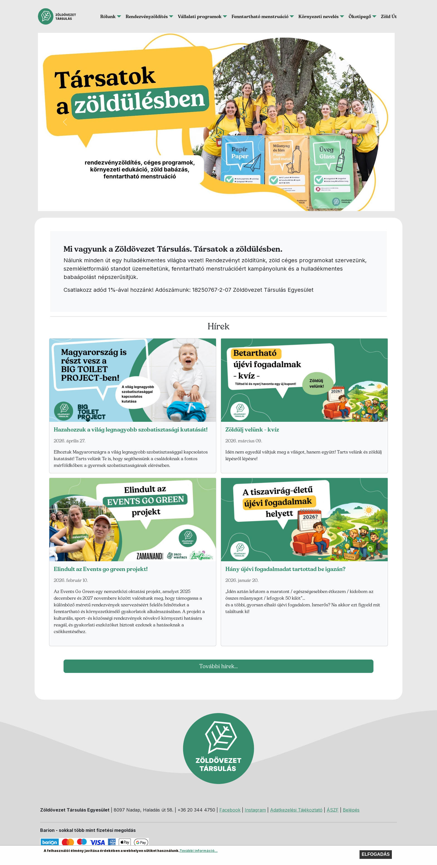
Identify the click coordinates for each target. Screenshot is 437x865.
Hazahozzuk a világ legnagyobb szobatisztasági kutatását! (131, 429)
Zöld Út (389, 16)
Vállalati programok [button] (200, 16)
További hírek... (218, 666)
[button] (65, 122)
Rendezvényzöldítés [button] (147, 16)
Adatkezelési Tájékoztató (296, 810)
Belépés (351, 810)
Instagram (255, 810)
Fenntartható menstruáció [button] (260, 16)
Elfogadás (376, 855)
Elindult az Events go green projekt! (101, 569)
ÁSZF (333, 810)
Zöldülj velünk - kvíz (252, 429)
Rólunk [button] (108, 16)
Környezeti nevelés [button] (318, 16)
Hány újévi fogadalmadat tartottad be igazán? (285, 569)
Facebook (230, 810)
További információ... (198, 852)
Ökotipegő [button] (360, 16)
